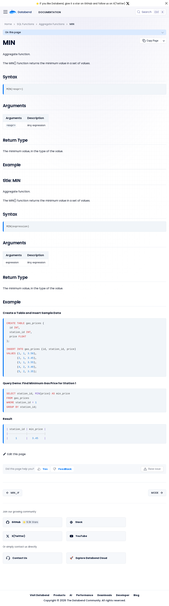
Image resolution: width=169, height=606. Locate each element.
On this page (13, 32)
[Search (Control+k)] (150, 12)
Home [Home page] (8, 24)
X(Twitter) (119, 3)
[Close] (166, 3)
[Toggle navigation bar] (5, 11)
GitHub (88, 3)
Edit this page (14, 454)
